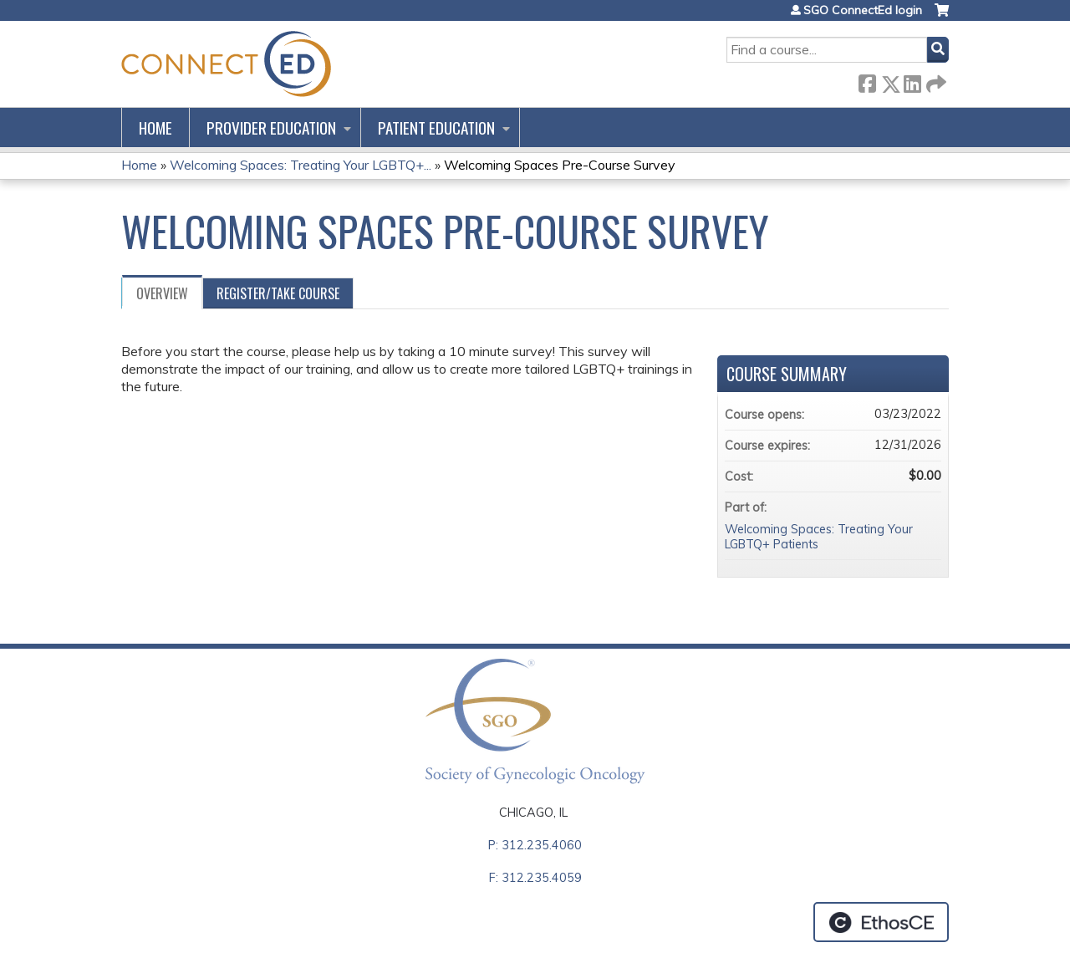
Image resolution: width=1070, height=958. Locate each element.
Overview (162, 293)
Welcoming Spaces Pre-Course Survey (559, 164)
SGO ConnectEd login (862, 10)
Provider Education (271, 127)
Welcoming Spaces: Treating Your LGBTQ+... (300, 164)
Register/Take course (278, 293)
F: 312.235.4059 (535, 877)
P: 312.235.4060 (535, 845)
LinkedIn (912, 80)
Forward (934, 80)
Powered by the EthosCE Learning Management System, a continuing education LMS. (881, 922)
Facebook (867, 80)
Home (155, 127)
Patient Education (436, 127)
